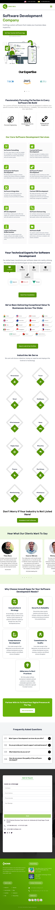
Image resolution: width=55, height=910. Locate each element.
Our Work (5, 893)
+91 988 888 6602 (45, 1)
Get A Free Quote (27, 710)
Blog (13, 890)
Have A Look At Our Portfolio (27, 346)
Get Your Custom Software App (15, 33)
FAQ (4, 895)
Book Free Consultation (28, 295)
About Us (5, 887)
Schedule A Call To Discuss (27, 520)
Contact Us (14, 893)
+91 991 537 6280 (22, 825)
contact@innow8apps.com (14, 829)
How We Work (6, 890)
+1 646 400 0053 (31, 1)
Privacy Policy (14, 895)
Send (27, 816)
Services (13, 887)
